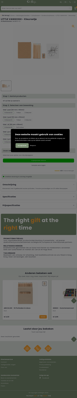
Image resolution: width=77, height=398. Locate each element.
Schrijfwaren (36, 15)
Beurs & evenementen (8, 378)
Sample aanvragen (38, 165)
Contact (4, 362)
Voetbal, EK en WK (7, 381)
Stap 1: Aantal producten (14, 96)
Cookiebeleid (44, 367)
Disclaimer (43, 370)
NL (61, 2)
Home (13, 15)
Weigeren (33, 145)
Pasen (3, 386)
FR (65, 2)
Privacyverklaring (45, 365)
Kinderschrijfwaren (48, 15)
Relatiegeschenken (23, 15)
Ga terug (5, 15)
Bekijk (43, 317)
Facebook (44, 378)
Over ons (4, 367)
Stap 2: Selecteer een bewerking (18, 105)
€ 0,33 (6, 317)
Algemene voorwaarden (47, 362)
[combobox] (34, 8)
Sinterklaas (5, 383)
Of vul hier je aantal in (11, 101)
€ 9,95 (55, 317)
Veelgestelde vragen (8, 365)
